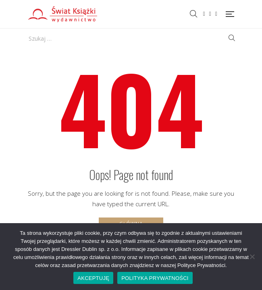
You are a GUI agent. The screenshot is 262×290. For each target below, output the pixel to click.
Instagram (216, 14)
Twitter (210, 14)
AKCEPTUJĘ (93, 278)
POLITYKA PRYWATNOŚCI (155, 278)
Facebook (204, 14)
